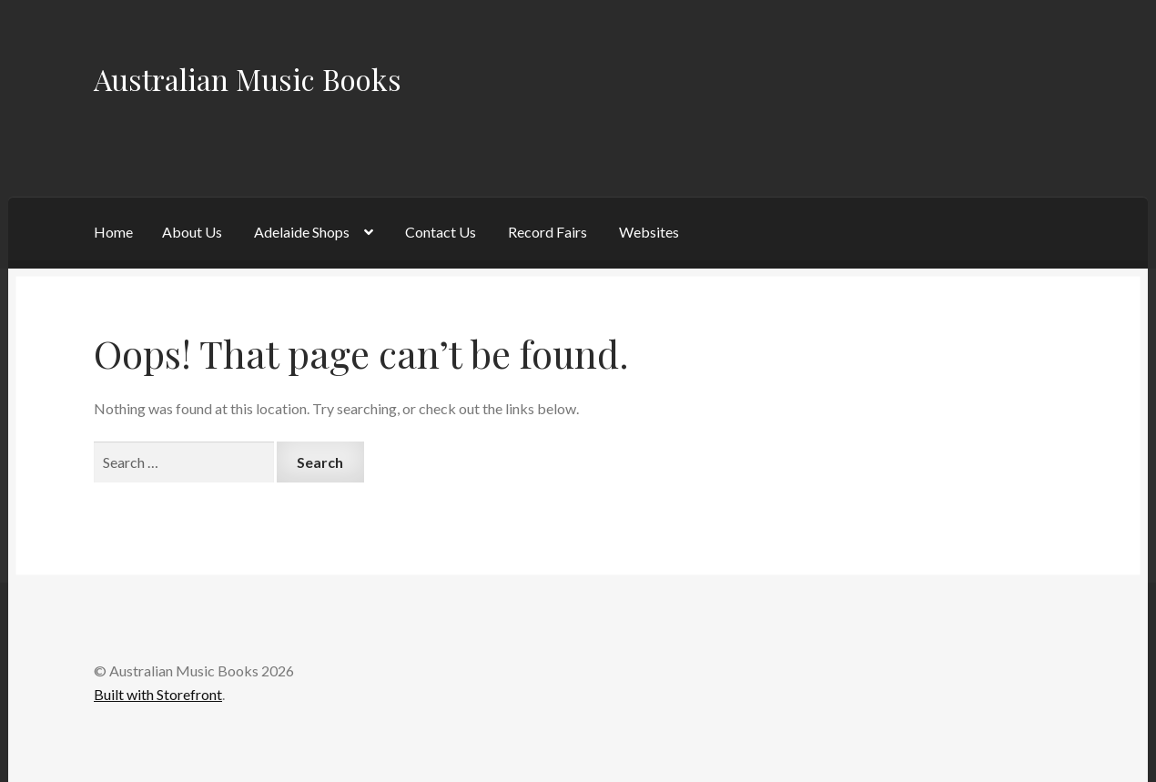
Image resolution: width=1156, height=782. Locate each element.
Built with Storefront (158, 694)
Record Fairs (547, 231)
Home (113, 231)
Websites (649, 231)
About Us (192, 231)
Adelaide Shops (302, 231)
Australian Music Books (247, 78)
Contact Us (440, 231)
